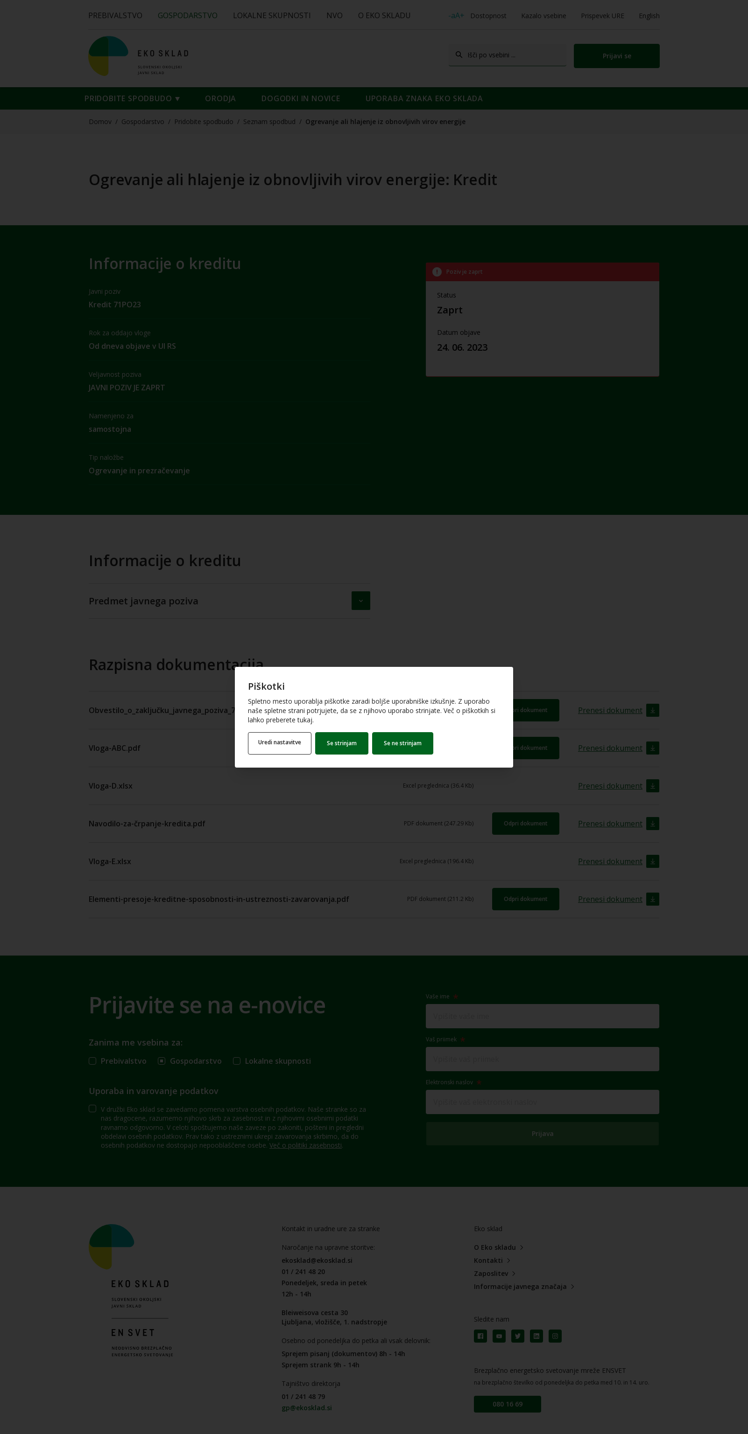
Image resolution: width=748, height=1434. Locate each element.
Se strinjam (345, 743)
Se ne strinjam (405, 743)
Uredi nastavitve (281, 743)
